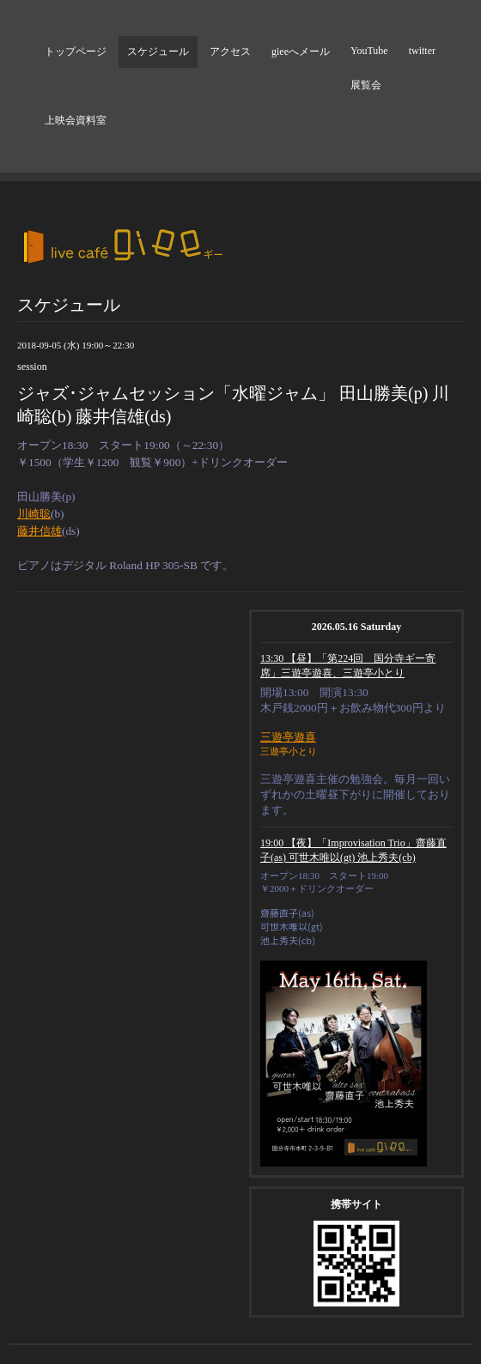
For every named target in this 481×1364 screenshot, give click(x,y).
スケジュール (158, 51)
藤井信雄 (39, 530)
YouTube (369, 51)
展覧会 (365, 85)
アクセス (230, 51)
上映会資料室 (76, 120)
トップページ (76, 51)
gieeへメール (300, 51)
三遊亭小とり (288, 751)
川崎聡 (34, 513)
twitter (422, 51)
